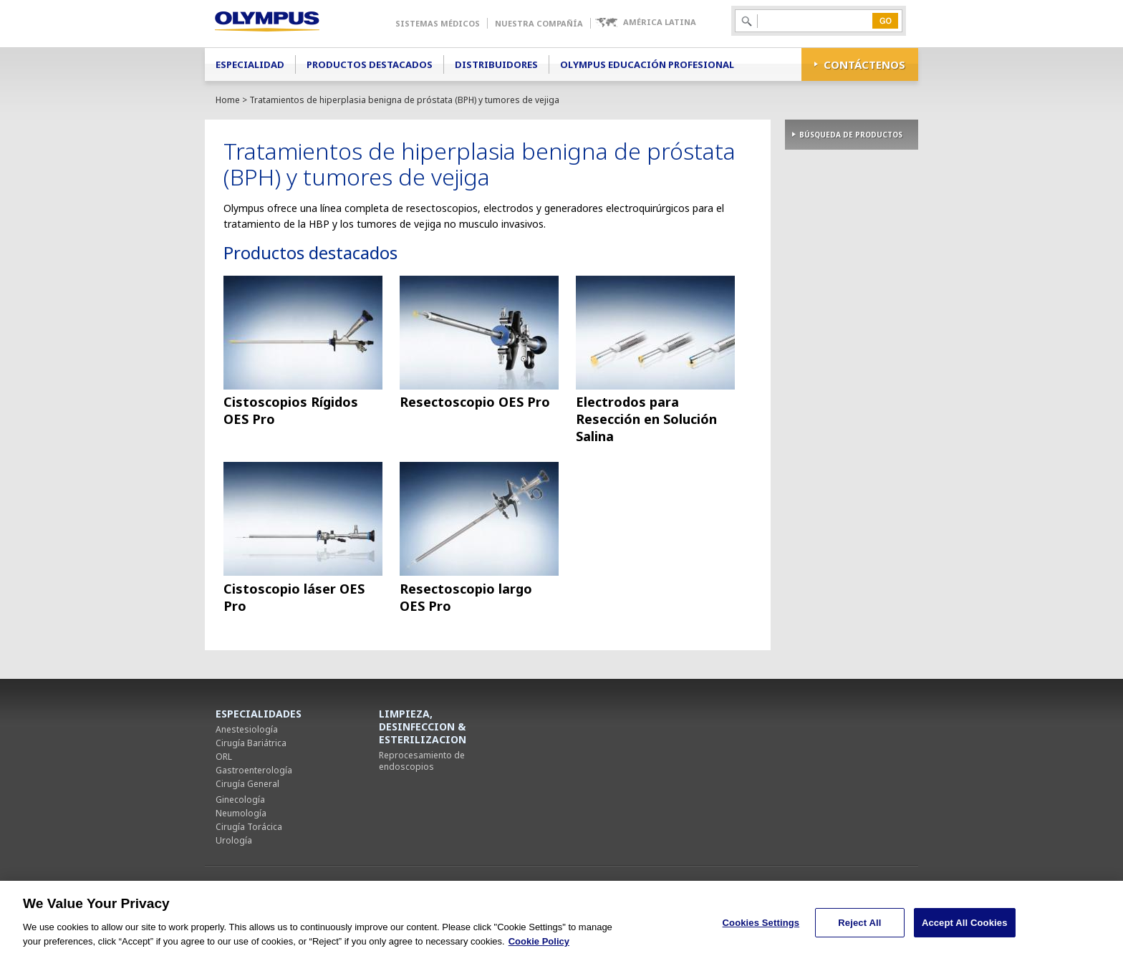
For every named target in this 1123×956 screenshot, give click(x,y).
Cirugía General (247, 784)
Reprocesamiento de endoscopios (422, 761)
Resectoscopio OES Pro (475, 401)
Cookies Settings (788, 887)
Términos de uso (644, 886)
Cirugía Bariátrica (251, 743)
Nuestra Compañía (539, 23)
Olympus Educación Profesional (647, 64)
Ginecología (240, 799)
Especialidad (250, 64)
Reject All (859, 929)
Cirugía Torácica (249, 827)
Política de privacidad (555, 886)
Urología (234, 840)
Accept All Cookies (965, 929)
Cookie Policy (539, 947)
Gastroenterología (254, 770)
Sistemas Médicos (437, 23)
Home (228, 100)
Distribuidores (496, 64)
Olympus (287, 23)
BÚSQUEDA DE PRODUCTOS (850, 135)
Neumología (241, 813)
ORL (224, 756)
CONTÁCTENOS (864, 64)
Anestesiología (247, 729)
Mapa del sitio (717, 886)
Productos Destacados (370, 64)
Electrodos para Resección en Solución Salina (646, 419)
